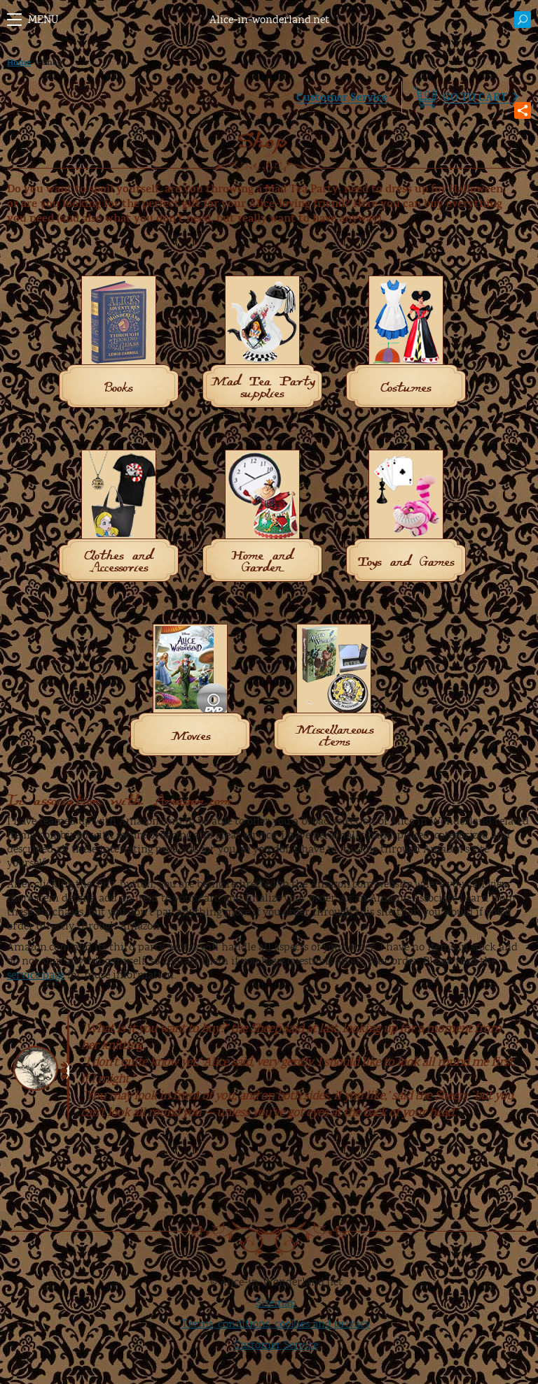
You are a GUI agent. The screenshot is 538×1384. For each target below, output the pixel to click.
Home (19, 62)
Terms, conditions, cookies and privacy (276, 1323)
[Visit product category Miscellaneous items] (334, 693)
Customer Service (341, 97)
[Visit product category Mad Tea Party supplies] (262, 344)
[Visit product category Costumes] (406, 344)
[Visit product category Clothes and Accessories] (119, 518)
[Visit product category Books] (119, 344)
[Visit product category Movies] (190, 693)
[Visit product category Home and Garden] (262, 518)
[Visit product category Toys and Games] (406, 518)
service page (35, 974)
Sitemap (276, 1302)
